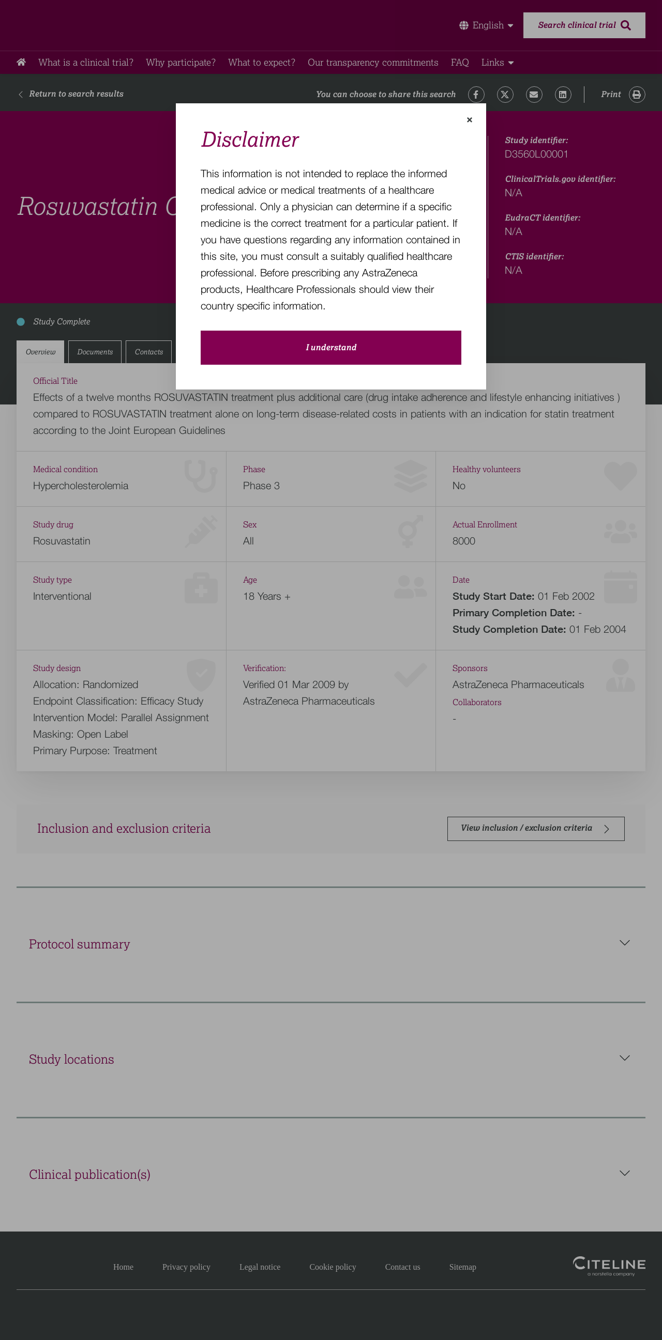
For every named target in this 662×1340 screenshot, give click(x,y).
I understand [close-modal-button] (331, 348)
